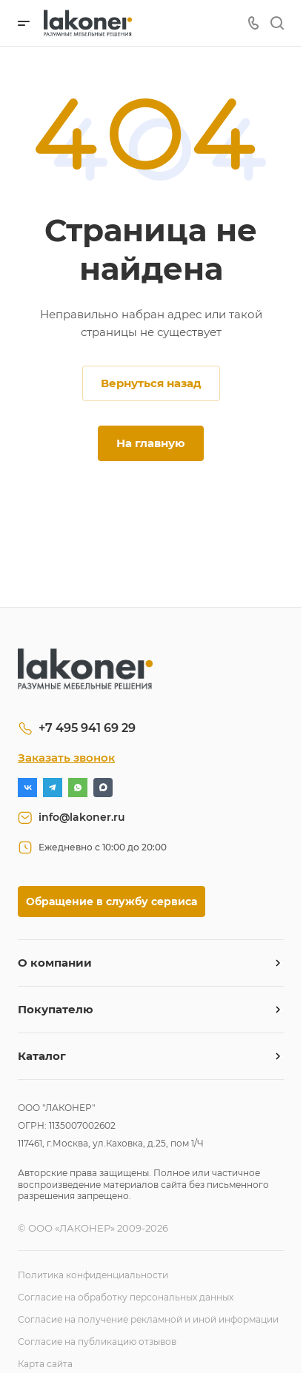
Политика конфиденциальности (93, 1274)
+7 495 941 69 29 (87, 728)
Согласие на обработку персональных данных (125, 1297)
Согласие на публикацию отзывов (97, 1341)
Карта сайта (45, 1363)
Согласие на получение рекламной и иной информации (148, 1319)
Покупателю (55, 1009)
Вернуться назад (151, 383)
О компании (55, 963)
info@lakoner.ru (82, 817)
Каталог (42, 1056)
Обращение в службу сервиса (111, 901)
